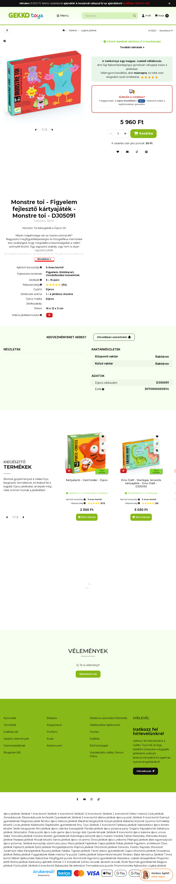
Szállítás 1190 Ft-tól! (136, 3)
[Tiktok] (98, 799)
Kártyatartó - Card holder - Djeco (87, 480)
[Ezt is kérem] (87, 517)
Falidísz (65, 850)
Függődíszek (39, 854)
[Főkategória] (64, 30)
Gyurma (150, 821)
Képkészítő (37, 824)
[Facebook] (77, 799)
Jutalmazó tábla (13, 850)
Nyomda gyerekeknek (142, 862)
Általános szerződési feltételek (108, 718)
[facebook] (7, 30)
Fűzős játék (20, 865)
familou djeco (49, 821)
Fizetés (94, 731)
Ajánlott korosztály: (76, 499)
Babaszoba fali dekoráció (70, 865)
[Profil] (146, 15)
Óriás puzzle (35, 832)
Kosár (50, 738)
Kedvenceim (54, 745)
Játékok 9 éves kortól (145, 817)
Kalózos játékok (67, 821)
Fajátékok (91, 843)
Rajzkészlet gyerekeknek (60, 824)
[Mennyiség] (118, 133)
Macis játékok (76, 843)
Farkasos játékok (126, 824)
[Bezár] (169, 3)
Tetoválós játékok (21, 836)
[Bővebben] (44, 259)
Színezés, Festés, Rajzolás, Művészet (140, 847)
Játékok (73, 30)
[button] (62, 15)
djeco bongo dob (75, 832)
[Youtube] (84, 799)
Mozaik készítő (43, 839)
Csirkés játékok (87, 854)
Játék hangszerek (24, 828)
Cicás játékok (156, 813)
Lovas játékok (21, 824)
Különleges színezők (82, 836)
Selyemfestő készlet (109, 854)
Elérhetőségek (99, 745)
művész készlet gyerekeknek (51, 836)
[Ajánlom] (127, 152)
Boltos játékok (19, 862)
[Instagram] (91, 799)
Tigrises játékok (80, 850)
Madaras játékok (23, 839)
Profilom (52, 731)
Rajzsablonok (148, 828)
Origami (134, 828)
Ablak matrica (56, 854)
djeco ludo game (54, 832)
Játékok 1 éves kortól (33, 813)
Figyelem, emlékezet (147, 843)
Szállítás (94, 738)
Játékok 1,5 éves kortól (88, 813)
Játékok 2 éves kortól (115, 813)
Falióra (128, 836)
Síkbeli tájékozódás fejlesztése (29, 858)
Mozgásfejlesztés (62, 847)
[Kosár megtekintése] (162, 15)
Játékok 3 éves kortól (102, 824)
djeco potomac (13, 843)
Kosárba (143, 134)
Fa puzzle (71, 854)
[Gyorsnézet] (102, 450)
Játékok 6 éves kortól (41, 865)
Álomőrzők (79, 858)
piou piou (61, 843)
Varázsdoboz (145, 824)
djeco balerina (141, 832)
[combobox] (110, 15)
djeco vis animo (80, 839)
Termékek (10, 725)
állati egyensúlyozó (160, 839)
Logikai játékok (88, 30)
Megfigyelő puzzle (60, 858)
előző (152, 30)
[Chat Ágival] (156, 874)
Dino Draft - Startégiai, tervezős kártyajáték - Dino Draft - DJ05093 (141, 483)
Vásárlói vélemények (16, 738)
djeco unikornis (117, 839)
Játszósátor (20, 832)
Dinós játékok (99, 839)
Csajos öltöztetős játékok (140, 850)
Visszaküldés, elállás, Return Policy (107, 754)
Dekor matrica (138, 813)
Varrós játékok (61, 839)
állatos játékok (107, 817)
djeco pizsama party (116, 828)
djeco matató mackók (109, 836)
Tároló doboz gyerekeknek (107, 850)
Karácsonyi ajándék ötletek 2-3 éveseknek (54, 862)
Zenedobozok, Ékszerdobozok (22, 817)
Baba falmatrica (143, 854)
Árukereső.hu (43, 875)
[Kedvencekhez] (118, 152)
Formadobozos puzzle (99, 865)
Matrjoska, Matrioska (145, 836)
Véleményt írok (88, 674)
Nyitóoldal (10, 718)
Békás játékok (22, 854)
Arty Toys (83, 824)
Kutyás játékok (113, 821)
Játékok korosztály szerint (39, 843)
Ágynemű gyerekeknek (101, 858)
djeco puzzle (124, 817)
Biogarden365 (12, 752)
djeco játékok (12, 813)
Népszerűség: (78, 503)
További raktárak (132, 47)
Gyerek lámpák (96, 832)
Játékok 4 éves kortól (60, 813)
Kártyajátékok (32, 850)
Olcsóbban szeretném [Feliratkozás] (114, 337)
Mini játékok (43, 828)
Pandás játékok (93, 828)
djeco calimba (59, 828)
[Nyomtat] (146, 152)
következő (166, 30)
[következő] (52, 129)
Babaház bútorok (133, 821)
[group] (116, 476)
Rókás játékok (124, 843)
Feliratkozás (145, 771)
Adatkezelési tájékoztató (105, 725)
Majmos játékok (83, 847)
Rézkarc (128, 854)
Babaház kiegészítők (91, 821)
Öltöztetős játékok (105, 847)
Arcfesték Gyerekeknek (56, 817)
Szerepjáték (76, 828)
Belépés (52, 718)
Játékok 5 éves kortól (84, 817)
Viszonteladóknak (14, 745)
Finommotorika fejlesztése (130, 865)
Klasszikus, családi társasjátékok (136, 858)
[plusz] (125, 133)
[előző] (35, 129)
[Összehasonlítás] (137, 152)
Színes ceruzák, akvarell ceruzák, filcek (104, 862)
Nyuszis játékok (51, 850)
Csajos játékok (106, 843)
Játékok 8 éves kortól (119, 832)
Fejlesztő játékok (23, 847)
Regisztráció (54, 725)
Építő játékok (43, 847)
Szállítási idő (11, 731)
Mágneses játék (30, 821)
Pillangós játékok (137, 839)
